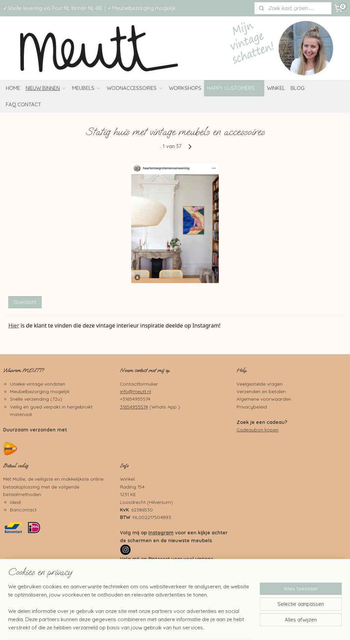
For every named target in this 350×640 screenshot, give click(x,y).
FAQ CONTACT (23, 104)
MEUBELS (86, 88)
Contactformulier (139, 384)
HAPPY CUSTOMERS (234, 88)
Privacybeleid (252, 407)
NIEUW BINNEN (46, 88)
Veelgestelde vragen (260, 384)
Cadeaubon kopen (258, 429)
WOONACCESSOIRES (135, 88)
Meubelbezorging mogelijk (39, 391)
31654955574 (134, 407)
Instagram (161, 532)
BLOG (298, 88)
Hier (13, 325)
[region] (130, 611)
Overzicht (25, 302)
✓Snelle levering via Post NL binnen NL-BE (53, 8)
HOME (13, 88)
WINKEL (276, 88)
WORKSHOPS (185, 88)
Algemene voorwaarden (264, 399)
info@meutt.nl (135, 391)
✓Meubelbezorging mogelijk (142, 8)
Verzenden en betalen (261, 391)
